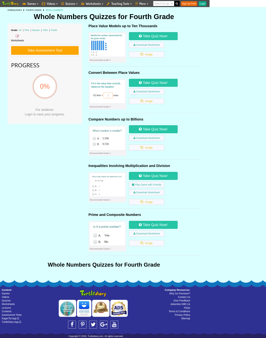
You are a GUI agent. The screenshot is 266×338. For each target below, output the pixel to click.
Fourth (54, 30)
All (20, 30)
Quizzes (6, 300)
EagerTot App (10, 318)
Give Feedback (182, 300)
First (27, 30)
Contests (6, 311)
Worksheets (8, 304)
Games (6, 293)
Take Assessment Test (44, 50)
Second (36, 30)
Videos (5, 297)
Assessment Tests (12, 314)
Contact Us (184, 297)
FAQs (187, 307)
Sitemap (185, 318)
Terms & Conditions (179, 311)
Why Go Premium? (179, 293)
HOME (10, 10)
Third (45, 30)
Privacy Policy (182, 314)
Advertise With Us (180, 304)
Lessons (6, 307)
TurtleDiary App (11, 322)
